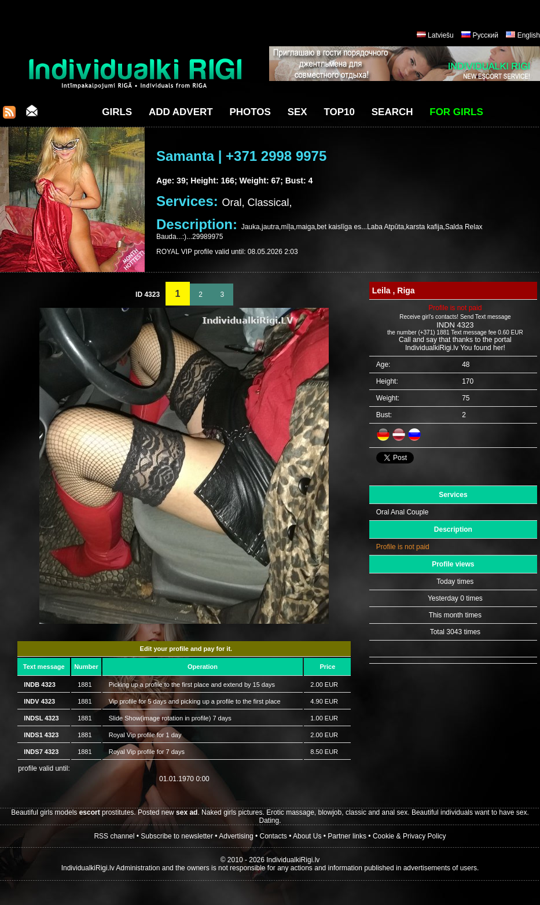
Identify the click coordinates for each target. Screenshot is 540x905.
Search (392, 111)
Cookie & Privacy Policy (409, 836)
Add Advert (181, 111)
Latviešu (441, 35)
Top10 (339, 111)
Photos (249, 111)
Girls (117, 111)
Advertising (236, 836)
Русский (485, 35)
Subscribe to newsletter (177, 836)
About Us (307, 836)
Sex (297, 111)
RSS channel (114, 836)
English (528, 35)
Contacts (273, 836)
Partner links (347, 836)
